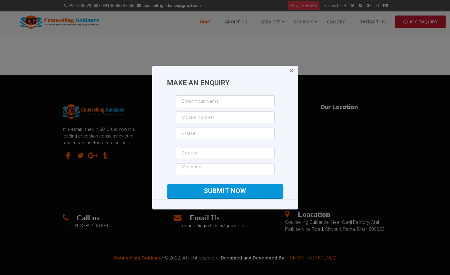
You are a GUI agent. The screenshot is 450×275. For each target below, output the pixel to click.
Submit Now (225, 191)
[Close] (291, 70)
